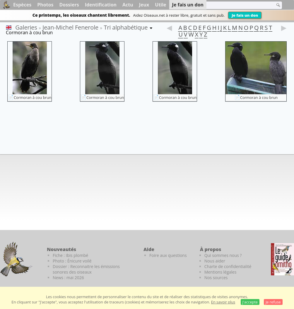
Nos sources (216, 277)
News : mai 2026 (68, 277)
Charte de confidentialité (228, 266)
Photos (45, 4)
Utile (160, 4)
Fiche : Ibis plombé (70, 255)
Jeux (144, 4)
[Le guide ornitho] (282, 259)
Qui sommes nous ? (223, 255)
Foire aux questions (168, 255)
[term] (233, 5)
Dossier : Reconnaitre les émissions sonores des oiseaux (86, 269)
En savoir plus (223, 302)
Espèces (22, 4)
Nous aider (214, 261)
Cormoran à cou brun (32, 97)
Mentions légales (220, 272)
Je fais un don (245, 15)
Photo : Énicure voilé (72, 261)
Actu (127, 4)
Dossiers (69, 4)
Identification (101, 4)
